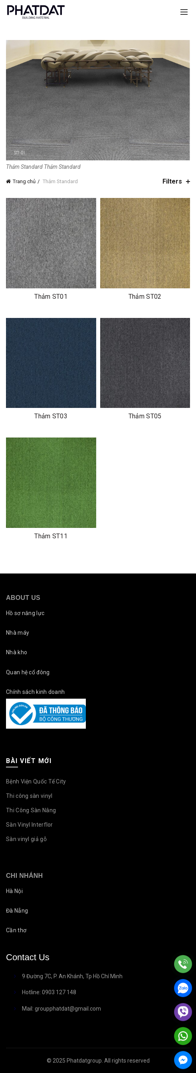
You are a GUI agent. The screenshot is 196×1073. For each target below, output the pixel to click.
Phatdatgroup (84, 1060)
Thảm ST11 (50, 536)
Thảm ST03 (50, 416)
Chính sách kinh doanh (35, 692)
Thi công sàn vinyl (29, 796)
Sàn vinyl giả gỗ (26, 839)
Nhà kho (16, 652)
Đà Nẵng (17, 910)
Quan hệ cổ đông (28, 672)
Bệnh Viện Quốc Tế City (36, 781)
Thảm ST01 (50, 296)
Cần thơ (16, 930)
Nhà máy (17, 632)
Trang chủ (24, 181)
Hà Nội (14, 891)
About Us (23, 597)
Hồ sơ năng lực (25, 613)
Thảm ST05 (145, 416)
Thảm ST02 (145, 296)
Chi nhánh (24, 875)
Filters (172, 181)
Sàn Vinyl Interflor (29, 824)
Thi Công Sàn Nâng (31, 810)
